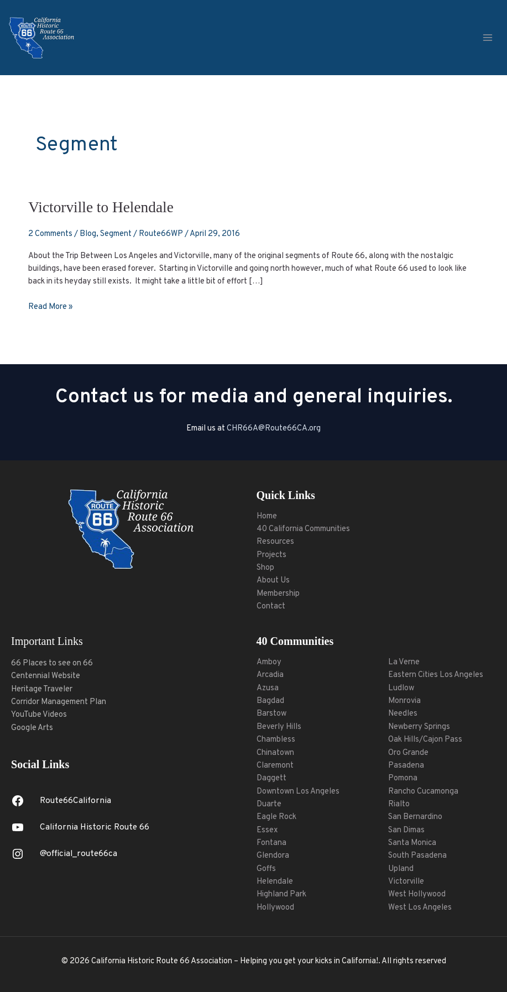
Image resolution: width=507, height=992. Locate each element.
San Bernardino (415, 817)
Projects (271, 555)
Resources (275, 542)
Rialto (399, 804)
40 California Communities (303, 529)
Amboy (269, 662)
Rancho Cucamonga (423, 791)
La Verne (404, 662)
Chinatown (275, 753)
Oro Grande (408, 753)
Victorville (406, 881)
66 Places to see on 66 (52, 663)
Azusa (268, 688)
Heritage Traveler (41, 689)
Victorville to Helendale (101, 207)
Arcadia (270, 675)
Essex (267, 830)
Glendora (273, 856)
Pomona (402, 778)
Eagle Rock (276, 817)
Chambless (276, 739)
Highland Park (281, 894)
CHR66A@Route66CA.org (274, 428)
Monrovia (404, 701)
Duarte (269, 804)
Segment (116, 234)
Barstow (271, 713)
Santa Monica (412, 843)
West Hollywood (417, 894)
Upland (401, 869)
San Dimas (406, 830)
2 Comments (50, 234)
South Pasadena (417, 856)
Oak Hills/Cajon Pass (425, 739)
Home (267, 516)
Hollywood (275, 907)
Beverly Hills (279, 727)
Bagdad (270, 701)
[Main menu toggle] (488, 38)
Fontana (271, 843)
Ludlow (401, 688)
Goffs (266, 869)
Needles (402, 713)
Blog (88, 234)
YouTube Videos (39, 715)
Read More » (50, 306)
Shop (265, 568)
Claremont (275, 765)
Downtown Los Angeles (298, 791)
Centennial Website (45, 676)
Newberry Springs (419, 727)
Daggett (271, 778)
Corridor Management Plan (58, 702)
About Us (273, 580)
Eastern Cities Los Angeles (435, 675)
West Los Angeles (420, 907)
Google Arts (32, 728)
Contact (271, 606)
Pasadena (406, 765)
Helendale (275, 881)
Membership (278, 594)
